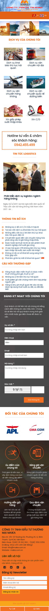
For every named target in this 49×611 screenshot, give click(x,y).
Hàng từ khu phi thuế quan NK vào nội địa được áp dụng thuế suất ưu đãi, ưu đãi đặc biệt (24, 287)
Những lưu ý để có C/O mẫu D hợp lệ (22, 227)
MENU (4, 15)
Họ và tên (10, 325)
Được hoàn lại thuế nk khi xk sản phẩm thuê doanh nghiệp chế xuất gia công (25, 244)
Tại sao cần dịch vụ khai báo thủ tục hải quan (25, 230)
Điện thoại (9, 338)
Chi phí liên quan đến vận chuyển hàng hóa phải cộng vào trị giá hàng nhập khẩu (25, 239)
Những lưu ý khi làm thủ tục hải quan (21, 277)
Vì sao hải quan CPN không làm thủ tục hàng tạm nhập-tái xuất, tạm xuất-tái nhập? (25, 249)
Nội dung (9, 363)
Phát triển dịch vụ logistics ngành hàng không (22, 197)
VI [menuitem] (37, 15)
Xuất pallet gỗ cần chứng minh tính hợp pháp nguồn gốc (25, 281)
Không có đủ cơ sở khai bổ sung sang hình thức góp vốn (24, 254)
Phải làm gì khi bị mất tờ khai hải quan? (23, 258)
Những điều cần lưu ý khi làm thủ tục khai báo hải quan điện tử (23, 234)
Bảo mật (9, 384)
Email (7, 350)
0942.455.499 (24, 145)
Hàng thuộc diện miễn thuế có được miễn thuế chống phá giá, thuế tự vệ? (24, 273)
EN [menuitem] (45, 15)
